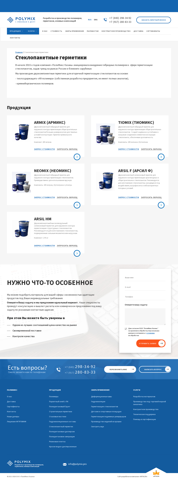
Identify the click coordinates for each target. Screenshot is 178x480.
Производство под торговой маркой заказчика (149, 403)
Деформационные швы (101, 396)
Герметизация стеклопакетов (104, 406)
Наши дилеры (13, 416)
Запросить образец (67, 149)
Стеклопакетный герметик (61, 426)
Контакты (15, 38)
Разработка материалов (144, 396)
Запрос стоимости (44, 149)
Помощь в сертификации (144, 419)
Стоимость (56, 31)
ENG (95, 19)
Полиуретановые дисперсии (62, 431)
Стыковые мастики (57, 416)
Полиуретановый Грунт (59, 406)
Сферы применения (74, 31)
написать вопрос (153, 369)
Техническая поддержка (144, 414)
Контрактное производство (116, 31)
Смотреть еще (97, 426)
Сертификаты (153, 31)
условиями (150, 333)
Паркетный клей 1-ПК (58, 401)
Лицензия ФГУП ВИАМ (16, 421)
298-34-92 (80, 366)
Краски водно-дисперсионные (62, 446)
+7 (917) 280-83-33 (120, 21)
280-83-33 (80, 372)
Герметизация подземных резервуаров (108, 416)
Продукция (15, 31)
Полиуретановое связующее (62, 436)
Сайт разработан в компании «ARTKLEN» (132, 476)
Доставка (139, 31)
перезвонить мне (118, 369)
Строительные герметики (60, 411)
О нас (45, 31)
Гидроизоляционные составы (62, 421)
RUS (90, 19)
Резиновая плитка (57, 441)
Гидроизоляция (98, 401)
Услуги (31, 31)
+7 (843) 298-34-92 (120, 18)
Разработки (93, 31)
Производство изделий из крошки (106, 421)
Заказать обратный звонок (153, 20)
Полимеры (53, 396)
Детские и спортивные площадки (106, 411)
